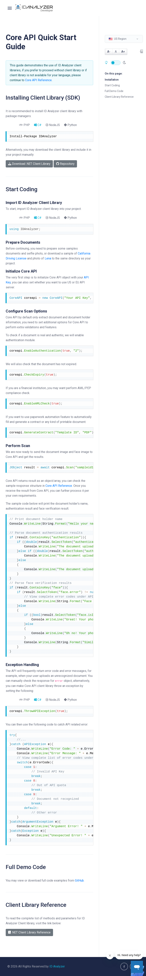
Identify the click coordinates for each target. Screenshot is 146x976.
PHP (24, 125)
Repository (65, 164)
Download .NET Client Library (29, 164)
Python (70, 125)
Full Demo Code (114, 91)
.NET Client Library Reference (29, 932)
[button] (124, 39)
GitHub (79, 880)
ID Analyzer (57, 966)
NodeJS (53, 125)
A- (108, 51)
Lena (48, 258)
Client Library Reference (119, 96)
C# (37, 125)
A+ (123, 51)
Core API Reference (38, 80)
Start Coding (112, 85)
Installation (112, 79)
